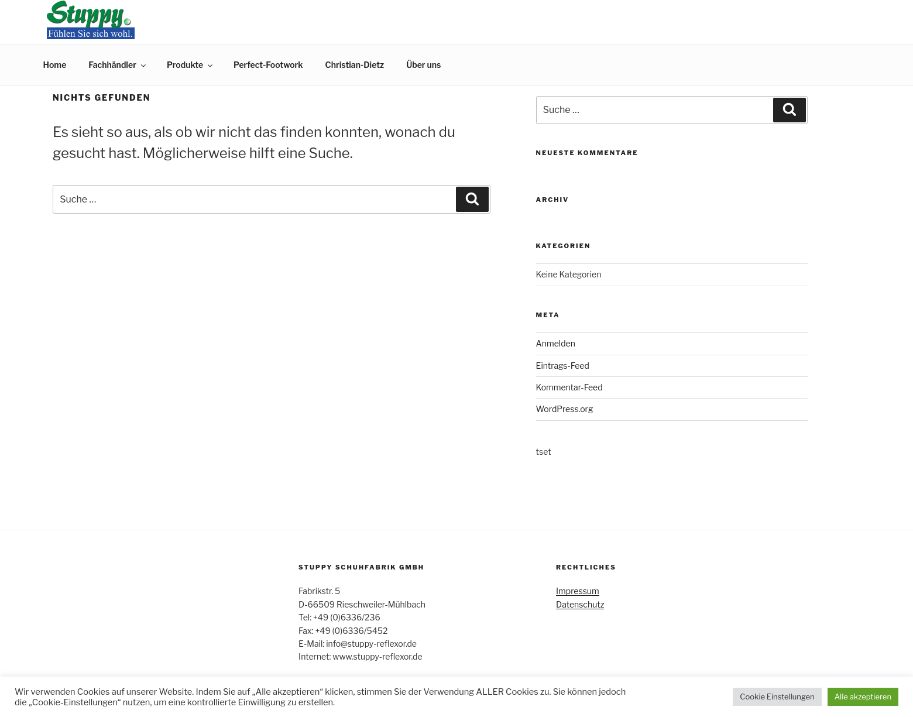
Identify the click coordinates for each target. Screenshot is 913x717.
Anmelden (555, 343)
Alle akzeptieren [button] (863, 696)
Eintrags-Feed (562, 365)
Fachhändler (117, 65)
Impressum (577, 591)
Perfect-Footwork (268, 65)
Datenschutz (580, 604)
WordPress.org (564, 409)
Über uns (423, 65)
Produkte (190, 65)
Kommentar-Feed (569, 387)
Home (55, 65)
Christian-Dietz (355, 65)
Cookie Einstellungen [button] (777, 696)
